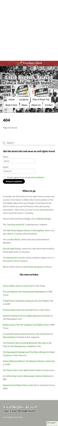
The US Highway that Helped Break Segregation (24, 292)
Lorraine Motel (13, 239)
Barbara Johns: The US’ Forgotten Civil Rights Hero (25, 325)
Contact (49, 105)
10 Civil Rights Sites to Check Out (18, 286)
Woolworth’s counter (16, 258)
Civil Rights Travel (11, 417)
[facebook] (18, 92)
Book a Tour (11, 105)
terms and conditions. (34, 177)
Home (12, 99)
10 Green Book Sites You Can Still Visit (20, 310)
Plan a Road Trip (41, 99)
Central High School (12, 249)
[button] (52, 423)
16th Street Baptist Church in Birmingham (25, 230)
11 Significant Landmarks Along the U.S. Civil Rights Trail (28, 301)
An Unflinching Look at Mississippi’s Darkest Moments (27, 376)
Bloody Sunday (44, 219)
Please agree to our (23, 177)
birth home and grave (33, 267)
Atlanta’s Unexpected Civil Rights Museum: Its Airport (27, 316)
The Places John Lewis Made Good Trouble (22, 370)
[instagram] (34, 92)
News (24, 105)
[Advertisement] (29, 30)
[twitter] (26, 92)
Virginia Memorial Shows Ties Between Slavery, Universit (28, 361)
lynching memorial (15, 224)
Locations (23, 99)
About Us (36, 105)
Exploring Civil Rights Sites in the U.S (19, 385)
